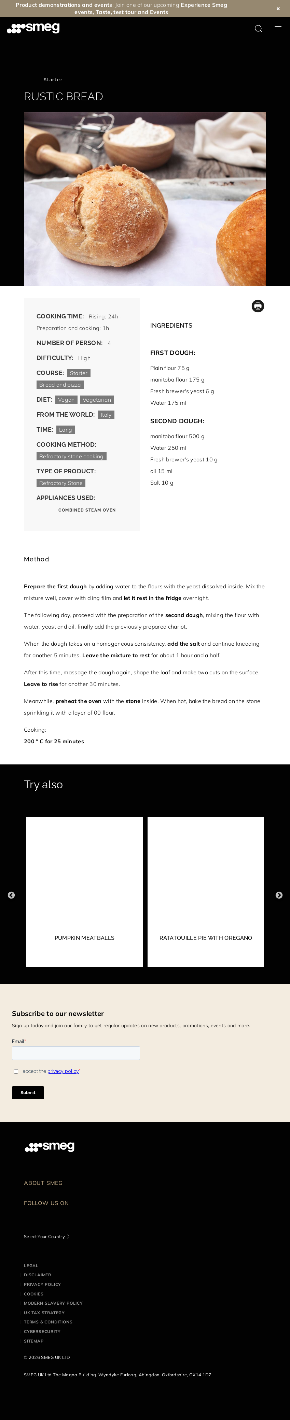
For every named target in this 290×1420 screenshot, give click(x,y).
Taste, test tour (116, 12)
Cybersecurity (42, 1331)
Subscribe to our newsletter (58, 1013)
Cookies (34, 1293)
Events (159, 12)
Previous (11, 895)
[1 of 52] (84, 895)
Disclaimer (37, 1274)
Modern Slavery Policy (53, 1303)
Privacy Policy (42, 1284)
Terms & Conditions (48, 1321)
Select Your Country (44, 1236)
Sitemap (34, 1341)
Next (279, 895)
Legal (31, 1265)
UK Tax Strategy (44, 1312)
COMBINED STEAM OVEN (86, 510)
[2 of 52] (206, 895)
